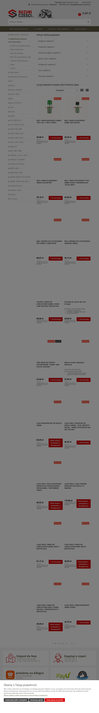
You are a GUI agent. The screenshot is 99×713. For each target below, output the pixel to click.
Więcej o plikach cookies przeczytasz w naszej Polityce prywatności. (26, 695)
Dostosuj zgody (37, 700)
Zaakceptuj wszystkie (54, 700)
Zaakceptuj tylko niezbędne (16, 700)
